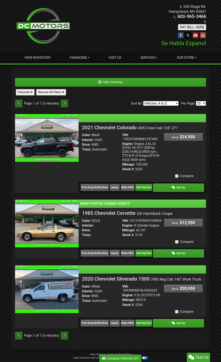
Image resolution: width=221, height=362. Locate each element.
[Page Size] (201, 103)
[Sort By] (161, 103)
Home (92, 348)
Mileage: (128, 164)
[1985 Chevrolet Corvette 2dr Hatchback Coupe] (47, 221)
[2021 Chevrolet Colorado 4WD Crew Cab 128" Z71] (47, 137)
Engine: (127, 144)
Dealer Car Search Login (84, 351)
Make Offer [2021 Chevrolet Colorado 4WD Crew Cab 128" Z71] (145, 186)
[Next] (64, 103)
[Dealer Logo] (43, 26)
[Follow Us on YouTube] (195, 35)
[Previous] (18, 103)
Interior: (88, 140)
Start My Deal (168, 186)
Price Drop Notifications (94, 186)
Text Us (192, 186)
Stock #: (128, 169)
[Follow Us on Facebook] (181, 35)
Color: (86, 135)
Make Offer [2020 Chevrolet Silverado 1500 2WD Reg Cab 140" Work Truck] (145, 317)
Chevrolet (25, 92)
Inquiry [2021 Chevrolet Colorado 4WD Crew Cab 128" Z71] (121, 186)
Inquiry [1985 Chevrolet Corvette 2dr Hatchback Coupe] (121, 250)
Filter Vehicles (110, 82)
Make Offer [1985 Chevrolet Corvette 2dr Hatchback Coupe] (145, 250)
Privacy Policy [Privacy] (125, 348)
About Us (101, 348)
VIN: (125, 135)
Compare (186, 176)
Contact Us (112, 348)
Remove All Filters (51, 92)
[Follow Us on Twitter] (188, 35)
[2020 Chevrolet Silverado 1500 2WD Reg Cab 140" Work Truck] (47, 285)
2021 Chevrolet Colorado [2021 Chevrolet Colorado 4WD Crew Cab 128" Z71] (130, 127)
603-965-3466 (194, 16)
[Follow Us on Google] (203, 35)
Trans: (86, 149)
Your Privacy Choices (134, 351)
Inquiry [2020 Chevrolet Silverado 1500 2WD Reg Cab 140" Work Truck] (121, 317)
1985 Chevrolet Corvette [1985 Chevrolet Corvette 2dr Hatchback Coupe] (127, 211)
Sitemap (116, 351)
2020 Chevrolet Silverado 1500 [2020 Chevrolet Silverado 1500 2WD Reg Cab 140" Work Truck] (141, 275)
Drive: (86, 144)
